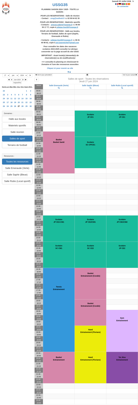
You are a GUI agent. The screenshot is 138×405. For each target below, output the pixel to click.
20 (19, 102)
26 (4, 106)
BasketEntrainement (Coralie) (90, 274)
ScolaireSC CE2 (90, 247)
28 (22, 106)
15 (26, 99)
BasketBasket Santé (58, 141)
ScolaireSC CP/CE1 (90, 143)
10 (8, 99)
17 (8, 102)
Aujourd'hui (17, 83)
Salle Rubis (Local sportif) (122, 85)
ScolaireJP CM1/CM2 (122, 220)
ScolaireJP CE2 (122, 247)
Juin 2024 (17, 80)
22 (4, 91)
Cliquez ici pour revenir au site (60, 68)
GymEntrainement (122, 319)
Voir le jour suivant (130, 75)
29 (26, 106)
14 (22, 99)
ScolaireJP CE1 (90, 116)
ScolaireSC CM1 (58, 247)
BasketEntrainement (58, 358)
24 (4, 99)
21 (22, 102)
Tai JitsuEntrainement (122, 358)
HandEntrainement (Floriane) (90, 331)
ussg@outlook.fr (57, 18)
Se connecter (123, 6)
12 (15, 99)
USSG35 (60, 5)
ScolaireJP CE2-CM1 (59, 220)
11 (11, 99)
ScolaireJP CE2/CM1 (90, 220)
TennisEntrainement (58, 288)
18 (11, 102)
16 (31, 99)
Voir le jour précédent (43, 75)
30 (31, 106)
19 (15, 102)
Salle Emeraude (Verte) (59, 85)
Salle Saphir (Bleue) (90, 85)
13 (19, 99)
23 (4, 95)
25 (4, 102)
